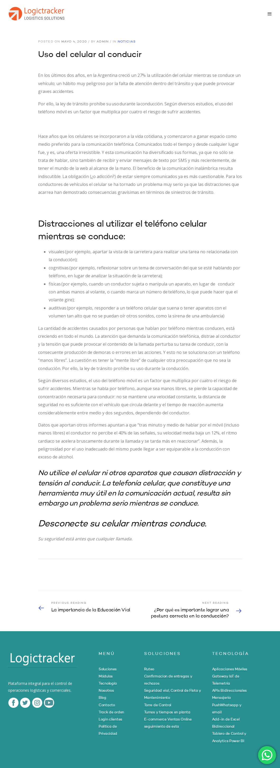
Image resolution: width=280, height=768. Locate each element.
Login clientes (110, 719)
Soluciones (108, 669)
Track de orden (111, 712)
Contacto (107, 705)
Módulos (106, 676)
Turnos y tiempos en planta (167, 712)
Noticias (127, 41)
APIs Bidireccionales (229, 690)
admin (103, 41)
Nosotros (106, 690)
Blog (102, 698)
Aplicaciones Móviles (229, 669)
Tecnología (108, 683)
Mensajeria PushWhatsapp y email (227, 705)
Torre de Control (157, 705)
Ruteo (149, 669)
